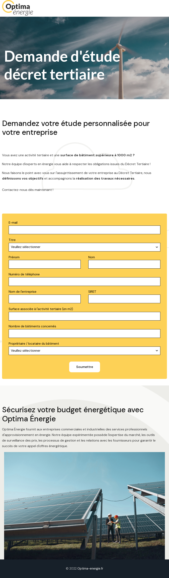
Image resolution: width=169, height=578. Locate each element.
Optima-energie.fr (90, 568)
